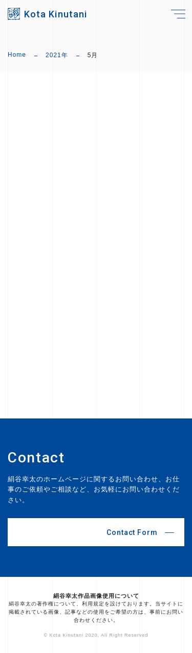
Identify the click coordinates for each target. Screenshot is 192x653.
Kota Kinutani (55, 14)
